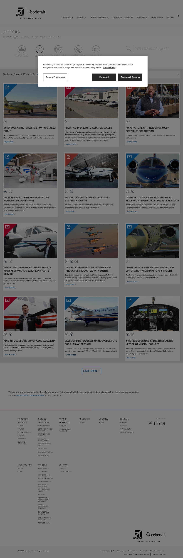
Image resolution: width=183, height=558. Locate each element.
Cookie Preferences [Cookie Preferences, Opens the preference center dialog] (55, 77)
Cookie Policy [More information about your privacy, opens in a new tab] (109, 67)
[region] (93, 71)
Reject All (104, 77)
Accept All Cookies (130, 77)
